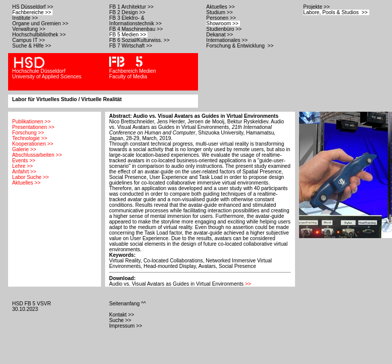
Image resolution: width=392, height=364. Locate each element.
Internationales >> (227, 40)
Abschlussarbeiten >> (37, 155)
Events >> (23, 160)
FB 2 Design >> (127, 12)
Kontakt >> (122, 314)
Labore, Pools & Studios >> (336, 12)
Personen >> (221, 18)
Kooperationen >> (32, 144)
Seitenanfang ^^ (128, 303)
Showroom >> (223, 23)
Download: (122, 278)
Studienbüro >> (224, 29)
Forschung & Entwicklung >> (240, 46)
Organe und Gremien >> (41, 23)
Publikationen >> (31, 121)
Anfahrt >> (24, 171)
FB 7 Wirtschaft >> (131, 46)
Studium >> (220, 12)
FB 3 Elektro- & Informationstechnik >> (136, 20)
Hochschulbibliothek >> (39, 34)
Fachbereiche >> (32, 12)
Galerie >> (24, 149)
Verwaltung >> (29, 29)
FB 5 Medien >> (128, 34)
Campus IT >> (29, 40)
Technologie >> (29, 138)
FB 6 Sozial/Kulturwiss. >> (140, 40)
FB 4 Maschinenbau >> (136, 29)
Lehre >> (22, 166)
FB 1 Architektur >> (132, 7)
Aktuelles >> (221, 7)
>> (248, 284)
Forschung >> (28, 132)
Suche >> (121, 320)
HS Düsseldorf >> (33, 7)
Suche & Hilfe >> (32, 46)
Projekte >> (317, 7)
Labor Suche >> (30, 177)
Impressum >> (126, 326)
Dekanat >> (220, 34)
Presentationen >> (33, 127)
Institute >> (25, 18)
